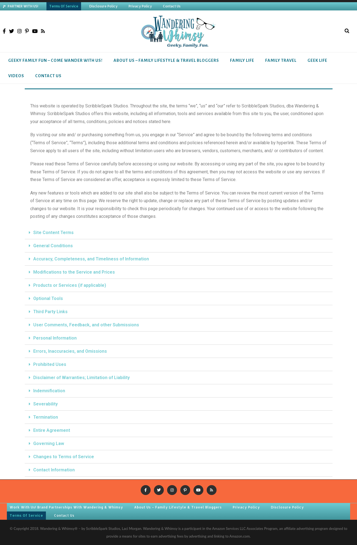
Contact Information (54, 469)
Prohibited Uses (49, 364)
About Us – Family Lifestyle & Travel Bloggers (166, 60)
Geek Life (317, 60)
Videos (16, 76)
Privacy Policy (140, 6)
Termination (45, 417)
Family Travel (281, 60)
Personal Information (55, 338)
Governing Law (48, 443)
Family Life (242, 60)
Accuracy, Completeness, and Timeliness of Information (91, 259)
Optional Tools (48, 298)
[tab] (179, 232)
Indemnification (49, 390)
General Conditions (53, 245)
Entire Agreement (51, 430)
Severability (45, 404)
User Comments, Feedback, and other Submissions (86, 324)
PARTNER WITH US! (23, 6)
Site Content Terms (53, 232)
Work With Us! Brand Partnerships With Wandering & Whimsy (66, 507)
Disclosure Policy (103, 6)
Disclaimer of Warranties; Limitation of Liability (81, 377)
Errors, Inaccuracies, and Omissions (70, 351)
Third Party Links (50, 311)
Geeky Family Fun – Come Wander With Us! (55, 60)
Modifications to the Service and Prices (74, 272)
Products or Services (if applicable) (69, 285)
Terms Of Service (63, 6)
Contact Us (172, 6)
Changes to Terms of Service (63, 456)
